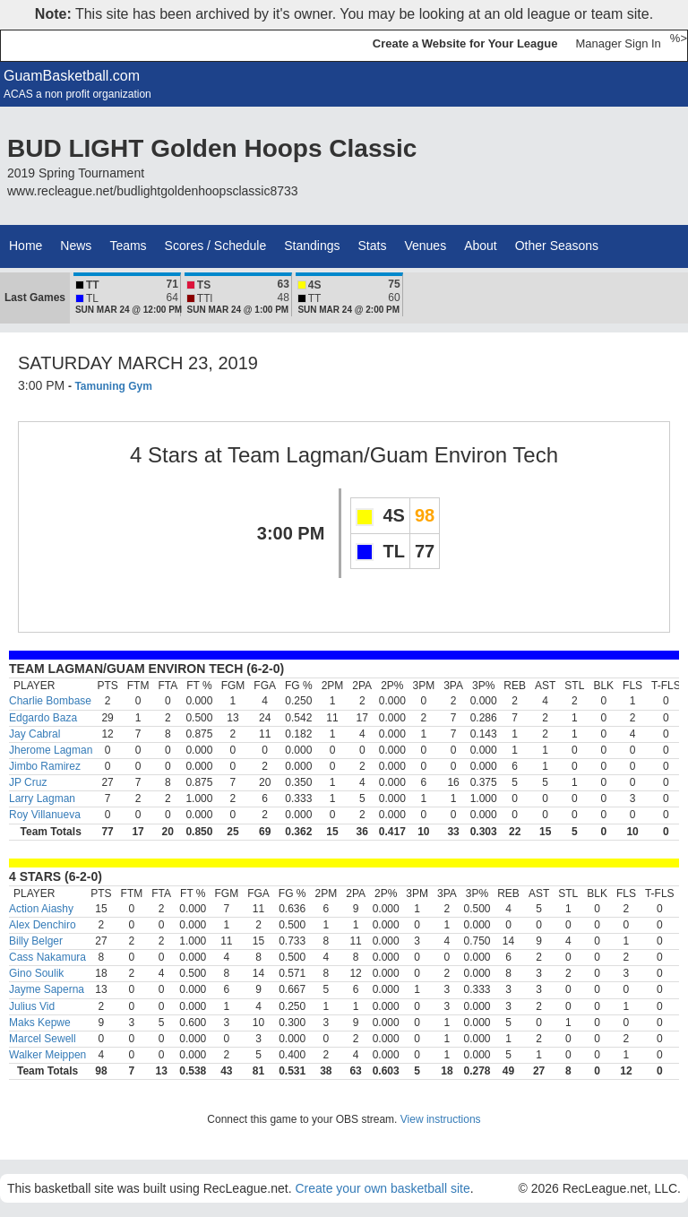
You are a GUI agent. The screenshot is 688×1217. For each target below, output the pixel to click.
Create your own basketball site (382, 1188)
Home (25, 245)
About (480, 245)
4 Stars (164, 455)
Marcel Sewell (42, 1038)
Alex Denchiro (42, 925)
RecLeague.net (54, 45)
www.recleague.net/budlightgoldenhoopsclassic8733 (152, 191)
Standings (312, 245)
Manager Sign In (617, 43)
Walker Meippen (47, 1055)
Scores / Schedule (216, 245)
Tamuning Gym (112, 386)
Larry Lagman (42, 798)
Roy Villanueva (45, 814)
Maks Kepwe (40, 1022)
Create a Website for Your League (465, 43)
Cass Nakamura (47, 957)
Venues (425, 245)
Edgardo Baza (43, 718)
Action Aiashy (41, 908)
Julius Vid (32, 1006)
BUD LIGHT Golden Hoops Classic (212, 148)
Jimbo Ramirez (45, 766)
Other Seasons (556, 245)
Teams (127, 245)
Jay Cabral (34, 734)
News (75, 245)
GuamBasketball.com (72, 75)
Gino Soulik (36, 973)
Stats (372, 245)
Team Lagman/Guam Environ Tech (393, 455)
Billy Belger (36, 941)
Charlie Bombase (50, 701)
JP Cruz (28, 782)
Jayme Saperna (46, 989)
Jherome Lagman (50, 750)
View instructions (440, 1119)
